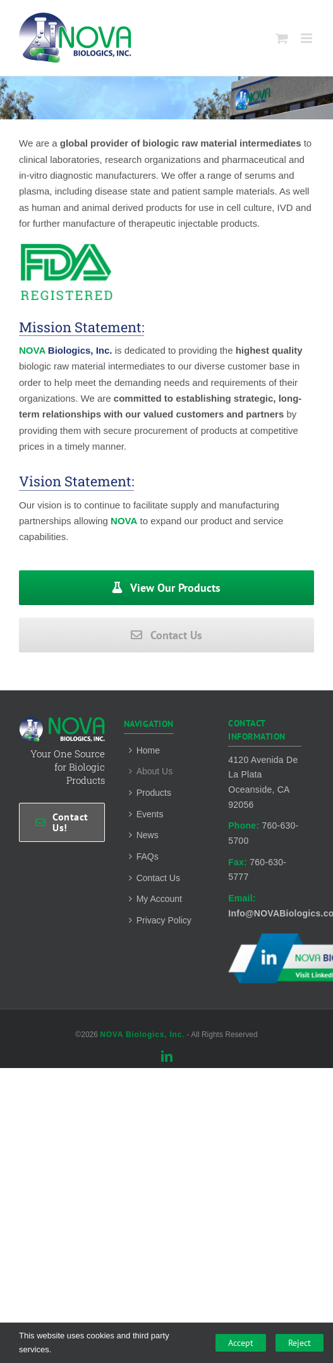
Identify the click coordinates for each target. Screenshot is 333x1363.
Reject (299, 1342)
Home (148, 750)
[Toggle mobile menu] (307, 38)
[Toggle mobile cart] (281, 38)
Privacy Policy (163, 920)
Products (153, 793)
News (147, 835)
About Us (154, 771)
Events (150, 814)
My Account (159, 899)
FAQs (147, 856)
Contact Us (158, 878)
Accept (240, 1342)
